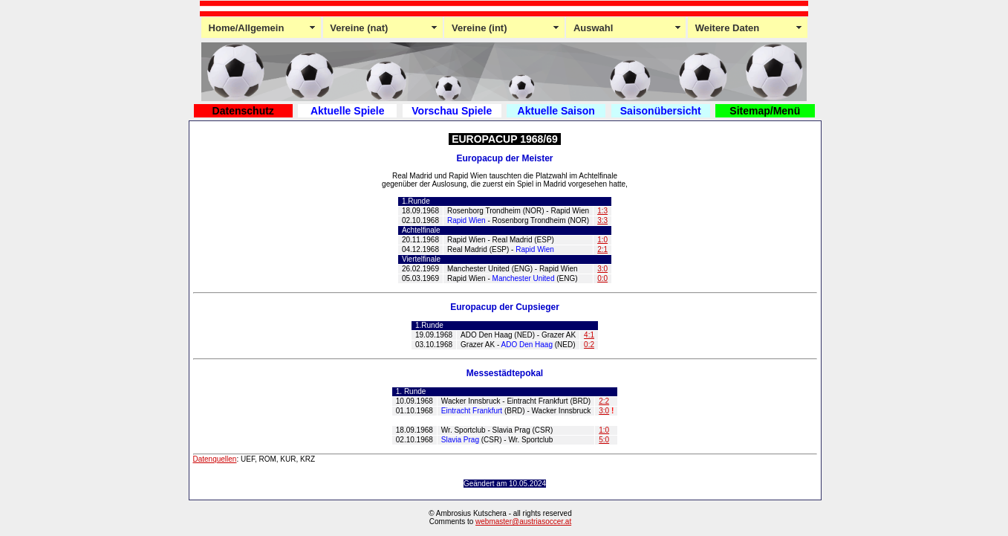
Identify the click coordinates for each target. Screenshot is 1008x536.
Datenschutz (243, 111)
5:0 (604, 440)
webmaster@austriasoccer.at (523, 521)
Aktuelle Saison (556, 111)
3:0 (602, 269)
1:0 (602, 240)
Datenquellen (215, 459)
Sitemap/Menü (764, 111)
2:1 (602, 249)
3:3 (602, 220)
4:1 (589, 335)
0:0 (602, 278)
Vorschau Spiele (452, 111)
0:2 (589, 344)
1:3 (602, 211)
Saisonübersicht (660, 111)
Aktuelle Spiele (347, 111)
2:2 (604, 401)
